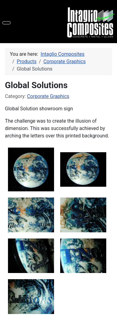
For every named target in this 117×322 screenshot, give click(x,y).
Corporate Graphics (48, 96)
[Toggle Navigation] (6, 22)
